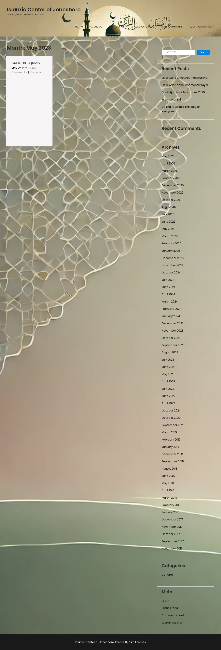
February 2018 (171, 505)
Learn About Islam (202, 27)
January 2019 (170, 447)
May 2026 (168, 156)
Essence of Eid (171, 100)
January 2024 (171, 316)
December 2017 (172, 519)
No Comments (23, 70)
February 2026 (171, 178)
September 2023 (173, 345)
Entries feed (170, 608)
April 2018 (168, 490)
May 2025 (168, 229)
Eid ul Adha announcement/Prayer (185, 85)
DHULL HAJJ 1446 (142, 27)
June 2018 (168, 476)
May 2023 (168, 374)
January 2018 (170, 512)
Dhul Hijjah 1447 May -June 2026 (183, 92)
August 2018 (169, 469)
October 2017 (171, 534)
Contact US (116, 27)
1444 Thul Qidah (25, 63)
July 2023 (168, 360)
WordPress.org (172, 623)
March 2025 (170, 236)
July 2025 (168, 214)
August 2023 (170, 352)
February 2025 (171, 243)
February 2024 (171, 309)
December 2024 (173, 258)
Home (79, 27)
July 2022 (168, 389)
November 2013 (172, 549)
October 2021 (171, 411)
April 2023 (168, 381)
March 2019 (169, 432)
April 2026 (168, 164)
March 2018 (169, 498)
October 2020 (171, 418)
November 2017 (172, 527)
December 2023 (173, 323)
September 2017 (173, 541)
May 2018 (168, 483)
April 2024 (168, 294)
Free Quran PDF (172, 27)
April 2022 (168, 403)
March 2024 (170, 302)
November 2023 (172, 331)
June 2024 (169, 287)
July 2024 (168, 280)
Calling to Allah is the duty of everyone (181, 109)
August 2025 (170, 207)
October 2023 (171, 338)
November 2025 (172, 193)
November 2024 (173, 265)
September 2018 (173, 461)
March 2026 (170, 171)
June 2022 (168, 396)
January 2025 (171, 251)
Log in (165, 601)
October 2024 (171, 272)
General (35, 72)
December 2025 (173, 185)
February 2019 (171, 440)
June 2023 (168, 367)
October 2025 (171, 200)
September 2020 (173, 425)
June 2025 (168, 222)
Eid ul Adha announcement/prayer (185, 78)
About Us (96, 27)
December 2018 (172, 454)
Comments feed (173, 615)
